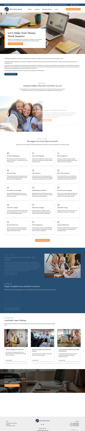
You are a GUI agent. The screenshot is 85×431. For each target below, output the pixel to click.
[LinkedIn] (43, 421)
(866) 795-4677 (76, 420)
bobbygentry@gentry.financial (58, 1)
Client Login (75, 1)
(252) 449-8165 (44, 1)
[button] (30, 6)
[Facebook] (41, 421)
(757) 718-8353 (76, 422)
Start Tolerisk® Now (11, 70)
